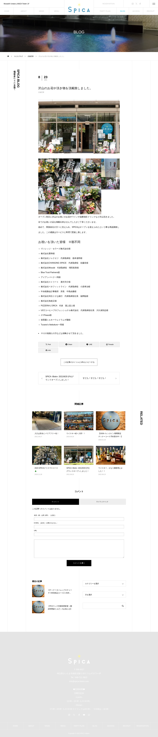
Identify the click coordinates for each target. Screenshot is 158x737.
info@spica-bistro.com (79, 681)
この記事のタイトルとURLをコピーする (79, 362)
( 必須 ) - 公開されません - (46, 523)
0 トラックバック (102, 502)
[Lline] (89, 344)
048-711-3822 (81, 677)
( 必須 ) (44, 515)
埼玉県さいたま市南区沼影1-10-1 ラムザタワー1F (79, 673)
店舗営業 (41, 92)
